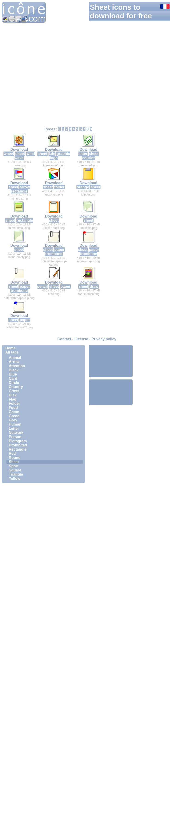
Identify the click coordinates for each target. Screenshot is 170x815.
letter (82, 154)
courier (88, 158)
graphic (63, 154)
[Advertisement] (110, 360)
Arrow (14, 362)
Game (14, 412)
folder (59, 187)
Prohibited (18, 445)
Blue (13, 374)
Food (13, 408)
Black (14, 370)
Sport (13, 466)
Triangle (16, 474)
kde (52, 154)
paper (59, 250)
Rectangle (17, 449)
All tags (12, 352)
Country (16, 387)
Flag (12, 399)
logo (54, 158)
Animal (15, 358)
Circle (14, 383)
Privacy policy (103, 339)
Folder (14, 403)
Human (15, 424)
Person (15, 437)
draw (94, 286)
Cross (14, 391)
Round (15, 458)
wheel (9, 154)
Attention (17, 366)
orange (83, 187)
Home (10, 348)
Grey (13, 420)
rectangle (19, 191)
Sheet (14, 462)
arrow (25, 187)
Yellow (14, 478)
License (81, 339)
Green (14, 416)
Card (13, 378)
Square (15, 470)
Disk (13, 395)
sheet (20, 154)
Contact (64, 339)
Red (12, 453)
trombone (53, 254)
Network (16, 433)
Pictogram (18, 441)
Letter (14, 428)
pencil (42, 286)
